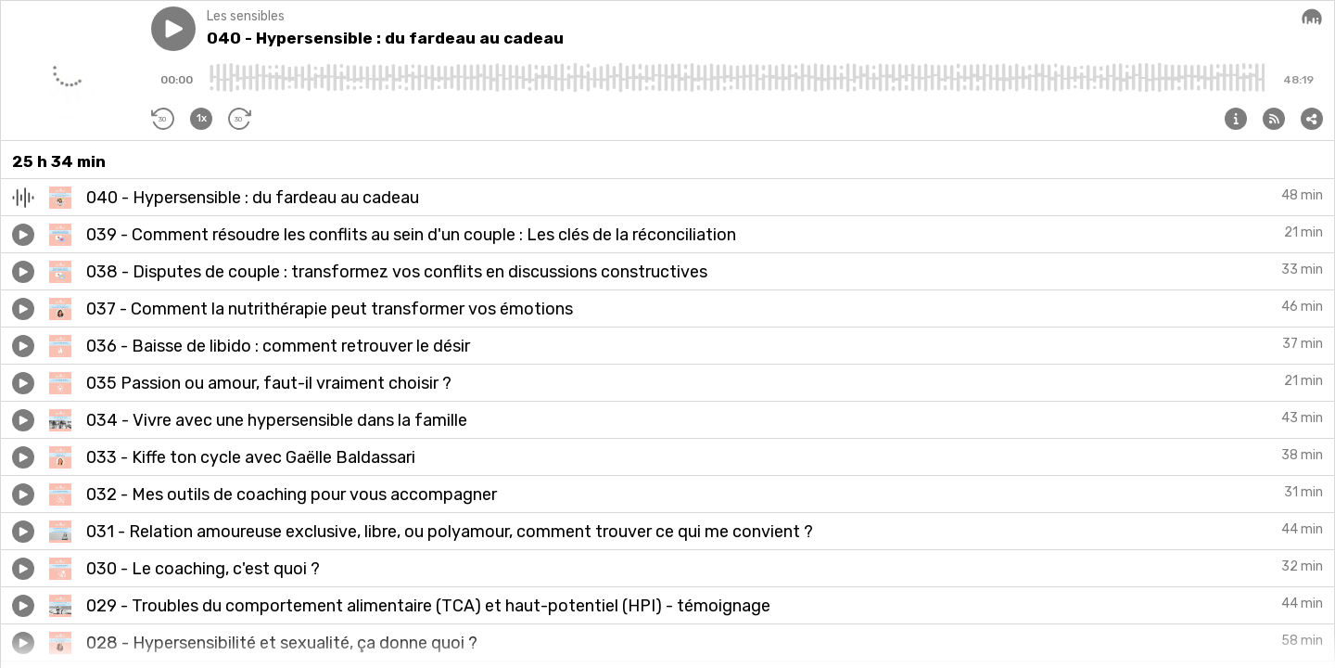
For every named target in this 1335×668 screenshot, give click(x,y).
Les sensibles (246, 16)
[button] (173, 28)
